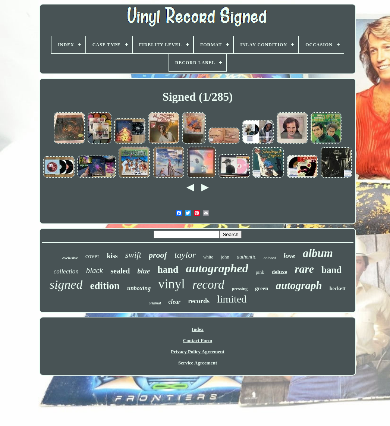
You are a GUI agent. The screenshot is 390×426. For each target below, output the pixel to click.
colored (270, 258)
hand (167, 269)
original (155, 303)
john (225, 257)
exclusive (70, 258)
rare (304, 269)
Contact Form (197, 340)
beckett (338, 288)
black (94, 270)
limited (231, 299)
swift (133, 255)
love (289, 256)
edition (105, 285)
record (208, 284)
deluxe (279, 272)
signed (66, 284)
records (199, 301)
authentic (246, 257)
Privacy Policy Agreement (197, 351)
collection (66, 271)
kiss (112, 256)
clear (174, 301)
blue (143, 271)
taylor (185, 255)
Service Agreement (197, 363)
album (318, 253)
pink (260, 272)
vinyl (171, 284)
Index (198, 329)
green (261, 288)
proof (158, 255)
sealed (120, 271)
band (331, 270)
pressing (240, 288)
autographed (217, 268)
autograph (299, 285)
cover (92, 256)
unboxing (139, 288)
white (208, 257)
